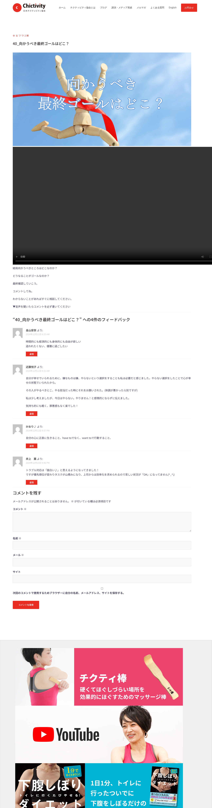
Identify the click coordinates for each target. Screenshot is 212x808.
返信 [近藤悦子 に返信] (31, 413)
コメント (20, 509)
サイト (17, 572)
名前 (17, 538)
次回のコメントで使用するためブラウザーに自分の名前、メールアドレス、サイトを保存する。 (69, 593)
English (172, 7)
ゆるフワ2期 (21, 35)
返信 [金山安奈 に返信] (31, 354)
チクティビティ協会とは (82, 7)
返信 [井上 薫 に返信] (31, 482)
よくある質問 (157, 7)
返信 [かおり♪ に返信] (31, 445)
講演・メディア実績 (121, 7)
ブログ (103, 7)
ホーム (62, 7)
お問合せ (189, 7)
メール (18, 555)
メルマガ (141, 7)
